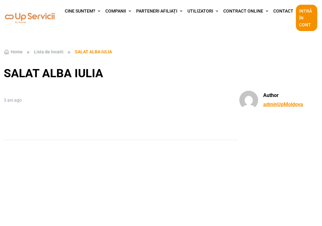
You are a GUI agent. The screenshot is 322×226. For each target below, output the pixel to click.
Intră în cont (305, 18)
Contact (283, 10)
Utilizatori (200, 10)
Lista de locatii (49, 51)
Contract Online (243, 10)
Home (13, 52)
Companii (115, 10)
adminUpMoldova (283, 104)
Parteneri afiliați (156, 10)
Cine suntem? (80, 10)
